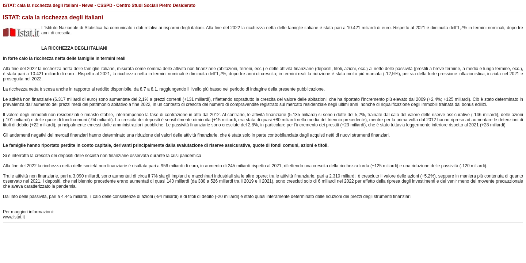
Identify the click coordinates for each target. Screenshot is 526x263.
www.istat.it (14, 217)
